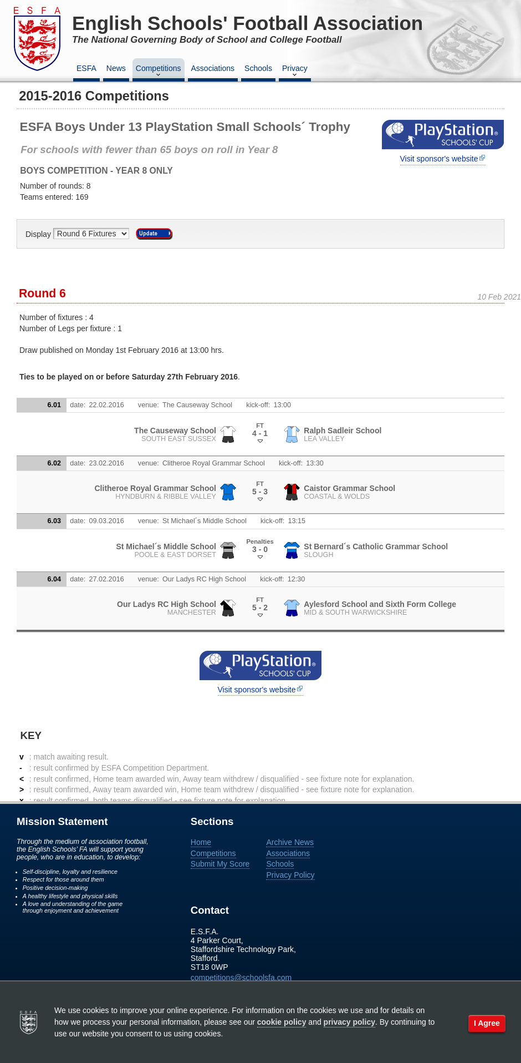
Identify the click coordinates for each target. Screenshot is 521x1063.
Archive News (290, 842)
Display (39, 233)
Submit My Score (220, 863)
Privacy (295, 71)
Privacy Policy (290, 874)
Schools (258, 68)
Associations (213, 68)
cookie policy (282, 1022)
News (116, 68)
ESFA (86, 68)
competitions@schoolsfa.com (241, 977)
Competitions (158, 71)
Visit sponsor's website (439, 158)
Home (201, 842)
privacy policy (349, 1022)
